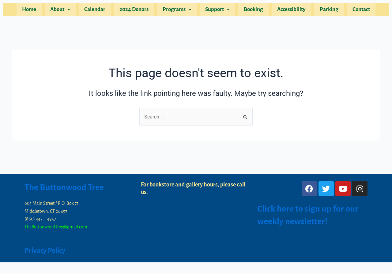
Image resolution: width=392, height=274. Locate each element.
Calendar (99, 10)
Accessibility (287, 10)
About (67, 10)
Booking (251, 10)
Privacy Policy (46, 250)
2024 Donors (136, 10)
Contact (353, 10)
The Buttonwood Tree (66, 187)
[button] (66, 10)
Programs (178, 10)
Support (217, 10)
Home (37, 10)
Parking (323, 10)
